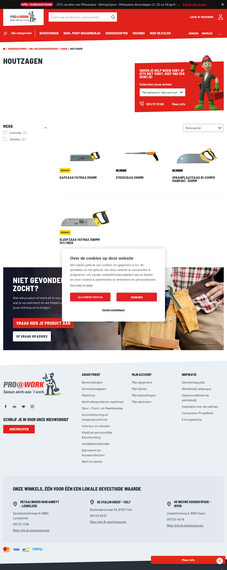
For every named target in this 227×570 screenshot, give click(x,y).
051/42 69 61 (98, 515)
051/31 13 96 (21, 524)
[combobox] (82, 17)
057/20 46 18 (175, 519)
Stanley (18, 139)
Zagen (64, 48)
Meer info (178, 104)
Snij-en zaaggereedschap (43, 48)
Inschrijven (18, 429)
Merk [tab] (8, 126)
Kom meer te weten (81, 285)
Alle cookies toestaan (90, 297)
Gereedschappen (17, 48)
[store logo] (23, 17)
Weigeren (137, 297)
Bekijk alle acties (195, 4)
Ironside (18, 133)
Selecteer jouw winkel (156, 84)
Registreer (207, 17)
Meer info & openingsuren (31, 530)
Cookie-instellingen (113, 309)
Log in (193, 17)
